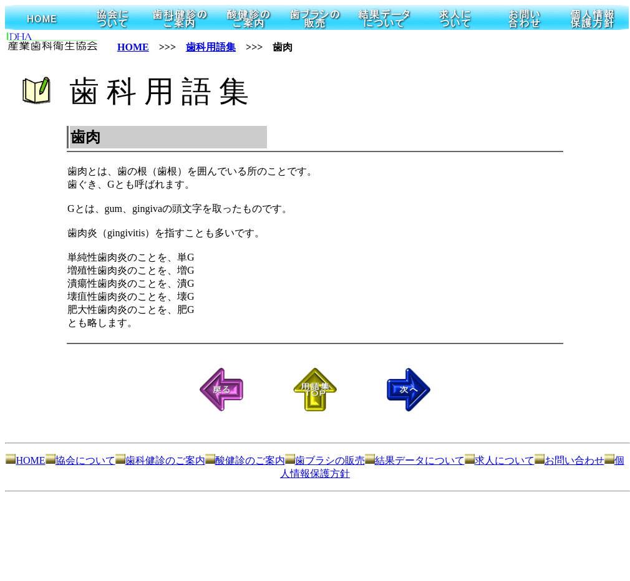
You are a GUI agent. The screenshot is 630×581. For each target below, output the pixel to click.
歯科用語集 (211, 47)
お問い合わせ (569, 460)
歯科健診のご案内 (160, 460)
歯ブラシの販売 (325, 460)
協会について (80, 460)
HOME (133, 47)
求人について (500, 460)
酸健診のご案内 (245, 460)
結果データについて (415, 460)
